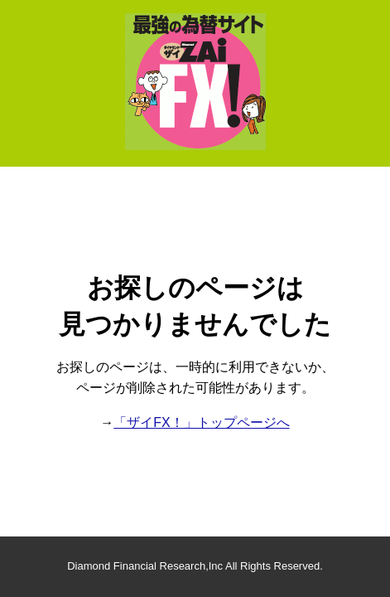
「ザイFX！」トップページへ (201, 422)
